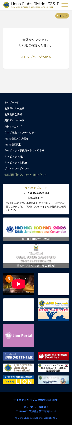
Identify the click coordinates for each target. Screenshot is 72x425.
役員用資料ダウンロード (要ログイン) (25, 174)
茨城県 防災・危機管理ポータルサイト (53, 356)
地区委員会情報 (13, 114)
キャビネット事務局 (15, 162)
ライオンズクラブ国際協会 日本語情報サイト (53, 379)
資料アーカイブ (13, 126)
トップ (63, 16)
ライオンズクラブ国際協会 (18, 368)
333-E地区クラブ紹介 (16, 138)
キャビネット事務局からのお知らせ (24, 150)
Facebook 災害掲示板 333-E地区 (18, 356)
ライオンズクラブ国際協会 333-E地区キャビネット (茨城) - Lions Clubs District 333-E (31, 5)
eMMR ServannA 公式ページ (53, 309)
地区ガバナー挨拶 (14, 108)
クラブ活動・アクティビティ (20, 132)
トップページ (11, 102)
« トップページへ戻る (36, 56)
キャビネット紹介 (14, 156)
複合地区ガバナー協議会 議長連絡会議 (53, 368)
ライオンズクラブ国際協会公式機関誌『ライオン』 (18, 379)
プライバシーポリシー (16, 168)
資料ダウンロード (14, 120)
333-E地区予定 (12, 144)
